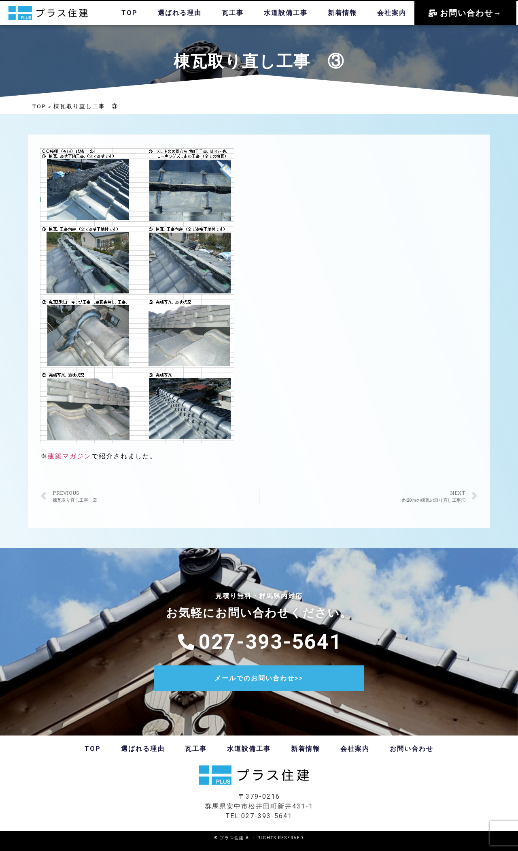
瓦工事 (233, 13)
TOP (129, 13)
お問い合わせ (411, 749)
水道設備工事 (286, 13)
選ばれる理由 (180, 13)
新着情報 (342, 13)
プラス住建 (232, 838)
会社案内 (391, 13)
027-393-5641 (266, 816)
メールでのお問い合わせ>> (259, 678)
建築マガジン (69, 456)
